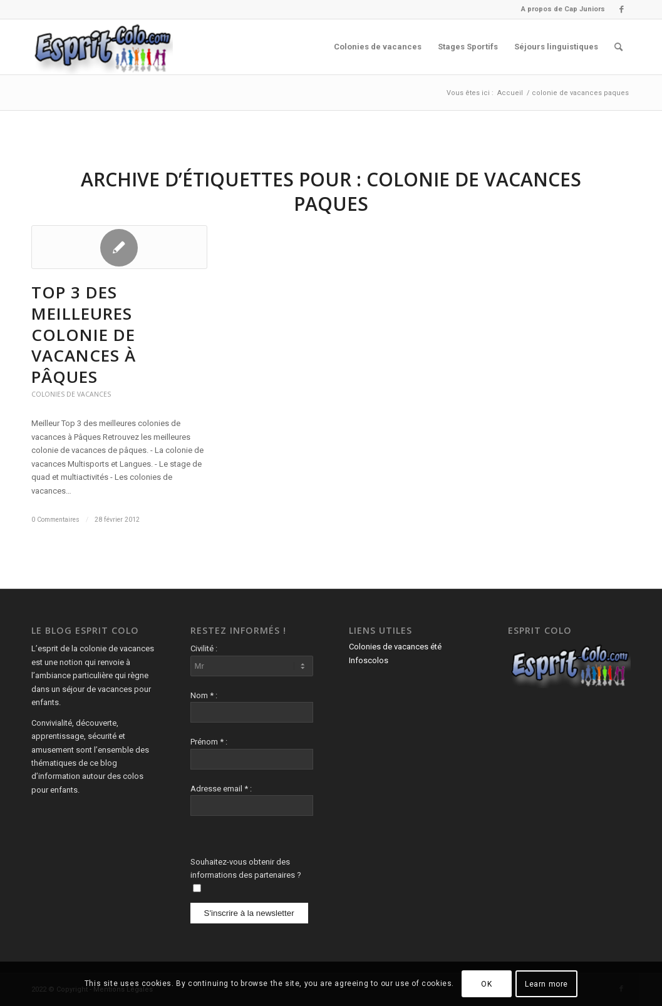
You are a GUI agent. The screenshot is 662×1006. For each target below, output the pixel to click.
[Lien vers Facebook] (621, 9)
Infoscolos (368, 660)
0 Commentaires (55, 520)
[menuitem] (560, 9)
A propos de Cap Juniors (563, 9)
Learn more (546, 984)
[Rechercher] (618, 46)
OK (486, 984)
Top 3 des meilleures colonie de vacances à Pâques (83, 334)
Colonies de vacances (71, 394)
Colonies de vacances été (395, 646)
